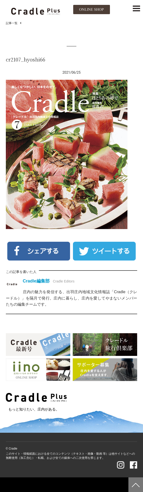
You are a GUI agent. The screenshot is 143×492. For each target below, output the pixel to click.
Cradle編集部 (36, 281)
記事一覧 (12, 23)
